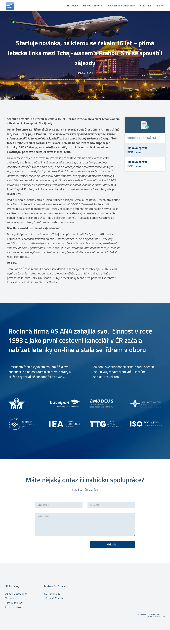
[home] (33, 5)
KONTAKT (145, 5)
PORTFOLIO (71, 5)
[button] (157, 5)
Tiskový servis (92, 5)
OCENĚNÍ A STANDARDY (121, 5)
